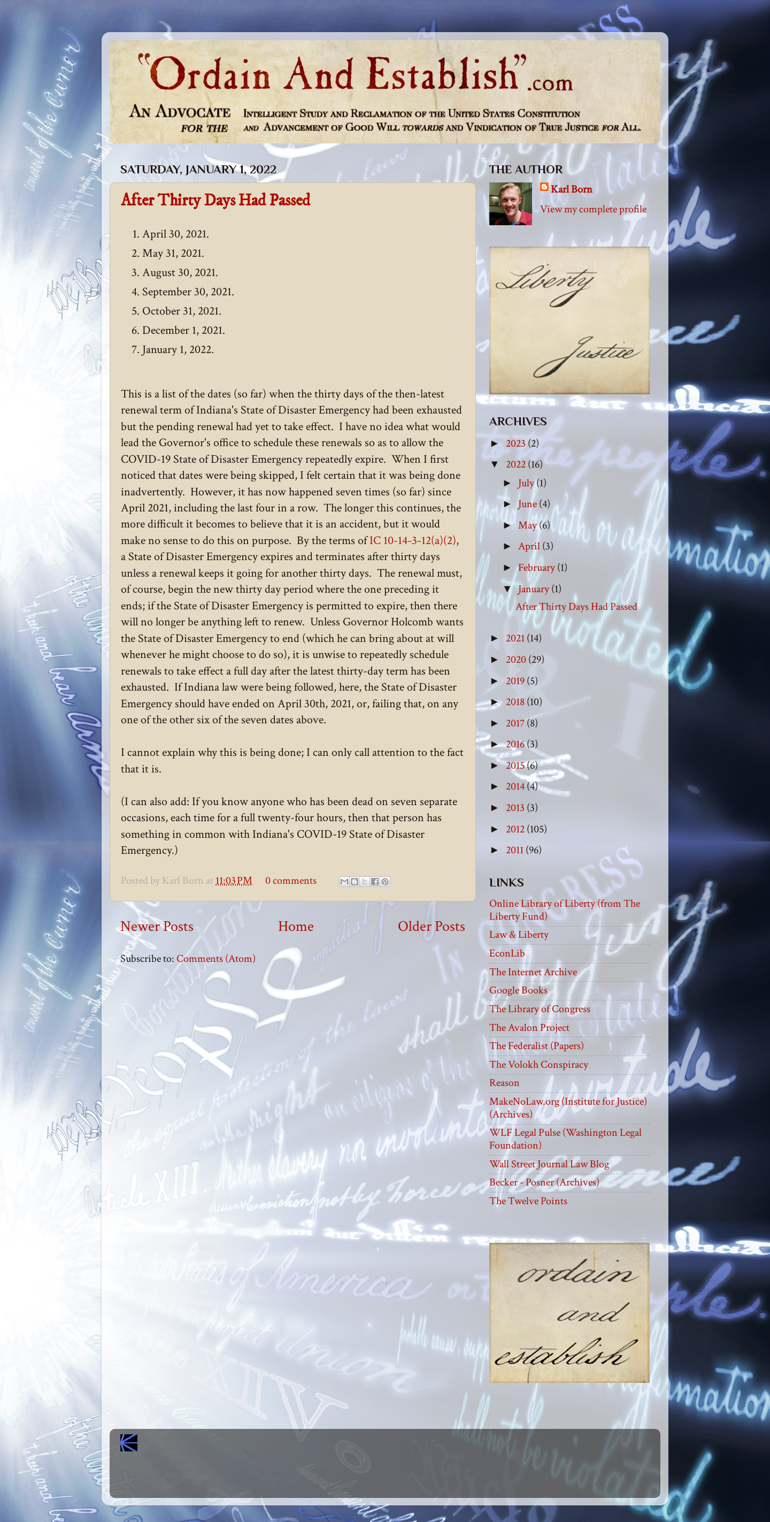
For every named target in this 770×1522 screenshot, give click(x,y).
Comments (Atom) (216, 959)
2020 (517, 660)
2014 (516, 786)
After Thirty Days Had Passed (215, 201)
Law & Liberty (519, 935)
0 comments (291, 881)
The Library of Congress (539, 1009)
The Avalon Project (529, 1028)
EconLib (507, 953)
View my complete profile (593, 209)
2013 (516, 808)
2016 (516, 744)
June (528, 504)
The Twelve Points (528, 1201)
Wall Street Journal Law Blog (549, 1164)
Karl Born (571, 189)
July (527, 483)
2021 (516, 638)
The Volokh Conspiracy (538, 1065)
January (534, 589)
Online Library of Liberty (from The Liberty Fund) (564, 910)
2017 (516, 723)
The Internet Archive (533, 972)
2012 (516, 829)
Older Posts (431, 926)
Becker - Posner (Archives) (544, 1182)
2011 (516, 850)
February (537, 568)
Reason (504, 1083)
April (530, 546)
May (528, 525)
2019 (516, 681)
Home (296, 926)
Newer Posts (157, 926)
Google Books (518, 990)
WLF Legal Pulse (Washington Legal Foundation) (565, 1139)
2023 (517, 443)
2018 (516, 702)
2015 (516, 766)
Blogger (408, 1479)
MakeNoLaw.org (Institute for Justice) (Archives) (568, 1108)
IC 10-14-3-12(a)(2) (412, 540)
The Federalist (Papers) (536, 1046)
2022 (517, 464)
